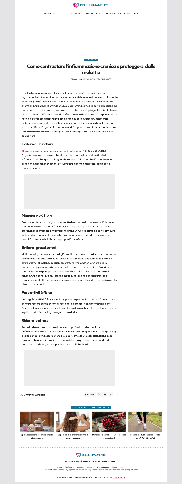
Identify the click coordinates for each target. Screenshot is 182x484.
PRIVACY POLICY (118, 479)
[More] (116, 396)
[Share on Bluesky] (104, 396)
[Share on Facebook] (88, 396)
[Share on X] (97, 396)
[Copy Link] (110, 396)
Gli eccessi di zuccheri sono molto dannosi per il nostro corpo (56, 152)
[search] (159, 5)
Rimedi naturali (91, 60)
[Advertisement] (91, 36)
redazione (77, 80)
